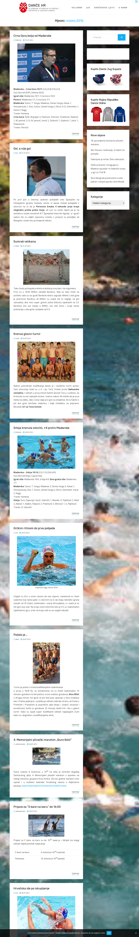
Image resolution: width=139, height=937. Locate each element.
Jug (88, 9)
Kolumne (77, 9)
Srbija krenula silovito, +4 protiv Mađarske (41, 431)
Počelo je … (21, 638)
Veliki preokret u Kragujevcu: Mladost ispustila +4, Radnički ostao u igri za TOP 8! (108, 172)
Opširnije (75, 137)
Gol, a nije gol (22, 152)
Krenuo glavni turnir (27, 338)
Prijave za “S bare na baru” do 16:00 (37, 810)
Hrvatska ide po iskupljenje (31, 892)
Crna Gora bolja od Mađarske (32, 39)
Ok (109, 933)
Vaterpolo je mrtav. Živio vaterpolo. (107, 163)
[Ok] (135, 933)
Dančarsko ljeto (104, 9)
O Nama (123, 9)
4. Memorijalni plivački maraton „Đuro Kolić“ (43, 743)
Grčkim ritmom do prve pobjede (34, 532)
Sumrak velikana (25, 245)
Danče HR (39, 7)
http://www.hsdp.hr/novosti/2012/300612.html (44, 789)
